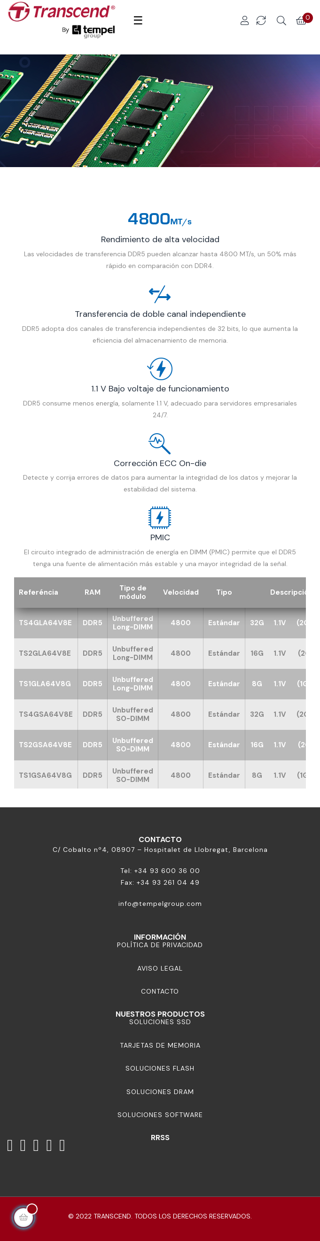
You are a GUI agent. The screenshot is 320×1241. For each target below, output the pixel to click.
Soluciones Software (160, 1115)
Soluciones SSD (160, 1022)
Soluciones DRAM (160, 1092)
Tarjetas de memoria (160, 1045)
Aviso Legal (160, 968)
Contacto (160, 991)
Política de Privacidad (160, 945)
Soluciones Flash (160, 1068)
